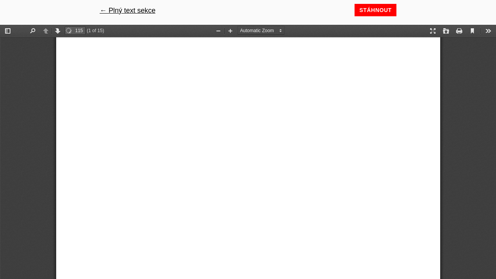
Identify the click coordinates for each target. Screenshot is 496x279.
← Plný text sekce (127, 10)
